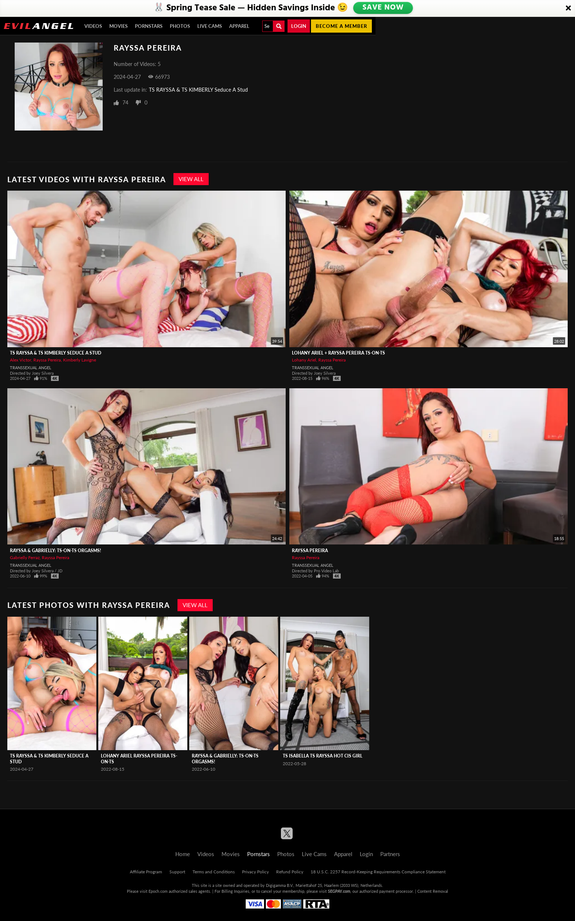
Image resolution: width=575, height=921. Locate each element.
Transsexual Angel (30, 367)
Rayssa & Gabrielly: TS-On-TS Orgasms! (55, 550)
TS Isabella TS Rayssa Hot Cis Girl (322, 756)
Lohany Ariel (304, 360)
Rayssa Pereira (47, 360)
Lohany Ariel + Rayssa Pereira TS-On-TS (338, 353)
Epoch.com (158, 891)
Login (298, 26)
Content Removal (432, 891)
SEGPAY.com (339, 891)
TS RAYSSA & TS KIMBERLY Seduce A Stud (198, 90)
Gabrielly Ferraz (25, 557)
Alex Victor (20, 360)
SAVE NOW (384, 8)
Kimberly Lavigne (79, 360)
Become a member (341, 26)
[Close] (568, 8)
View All (191, 179)
